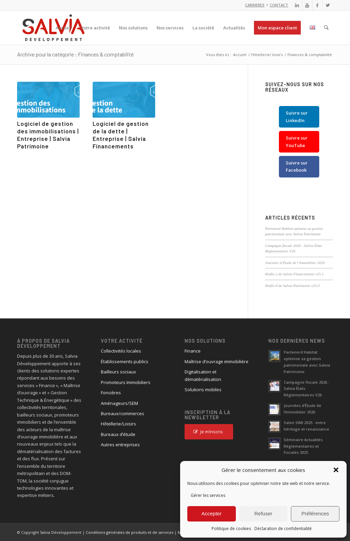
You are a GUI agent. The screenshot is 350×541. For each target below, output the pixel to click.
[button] (336, 469)
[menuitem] (63, 28)
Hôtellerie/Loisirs (118, 424)
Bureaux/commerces (122, 413)
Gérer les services (208, 495)
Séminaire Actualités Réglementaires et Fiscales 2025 (303, 446)
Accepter (211, 513)
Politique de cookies (231, 528)
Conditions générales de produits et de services (129, 532)
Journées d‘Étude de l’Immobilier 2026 (295, 263)
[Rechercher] (326, 28)
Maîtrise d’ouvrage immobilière (216, 361)
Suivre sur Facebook (297, 166)
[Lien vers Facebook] (317, 5)
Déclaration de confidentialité (283, 528)
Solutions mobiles (203, 389)
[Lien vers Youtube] (307, 5)
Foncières (111, 393)
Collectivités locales (121, 351)
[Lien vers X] (328, 5)
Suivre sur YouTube (297, 141)
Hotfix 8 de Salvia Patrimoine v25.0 (292, 285)
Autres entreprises (120, 444)
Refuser (263, 513)
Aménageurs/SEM (119, 403)
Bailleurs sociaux (118, 372)
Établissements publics (124, 361)
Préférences (315, 513)
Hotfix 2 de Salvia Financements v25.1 (294, 274)
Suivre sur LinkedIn (297, 116)
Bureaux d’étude (118, 434)
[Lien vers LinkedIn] (297, 5)
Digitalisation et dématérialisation (203, 375)
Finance (193, 351)
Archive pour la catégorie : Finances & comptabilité (75, 54)
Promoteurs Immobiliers (125, 382)
